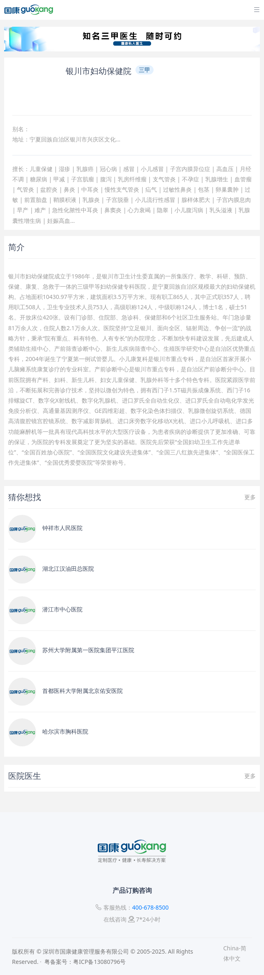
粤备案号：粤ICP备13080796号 (85, 962)
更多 (250, 497)
